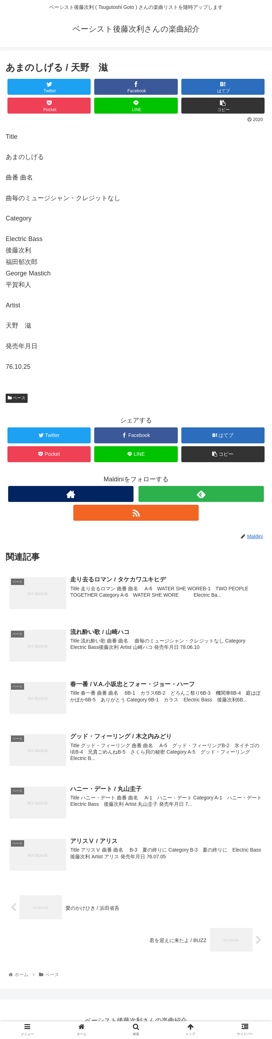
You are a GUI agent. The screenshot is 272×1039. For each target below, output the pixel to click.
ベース (17, 397)
